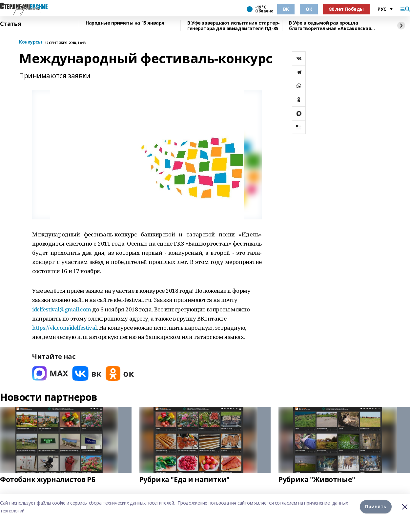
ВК (286, 9)
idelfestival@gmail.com (61, 309)
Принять (375, 507)
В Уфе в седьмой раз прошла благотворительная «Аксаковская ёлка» (330, 25)
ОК (309, 9)
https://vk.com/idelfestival (64, 327)
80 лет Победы (346, 9)
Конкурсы (30, 42)
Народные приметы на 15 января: (125, 23)
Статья (10, 24)
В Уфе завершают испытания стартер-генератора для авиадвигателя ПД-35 (233, 25)
